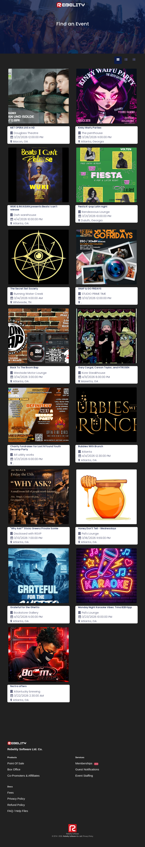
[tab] (118, 60)
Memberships (86, 763)
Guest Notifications (87, 769)
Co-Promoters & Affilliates (23, 775)
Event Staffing (84, 775)
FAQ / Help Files (17, 810)
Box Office (13, 769)
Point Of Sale (15, 763)
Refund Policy (16, 804)
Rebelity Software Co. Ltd (72, 836)
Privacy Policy (16, 798)
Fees (10, 792)
